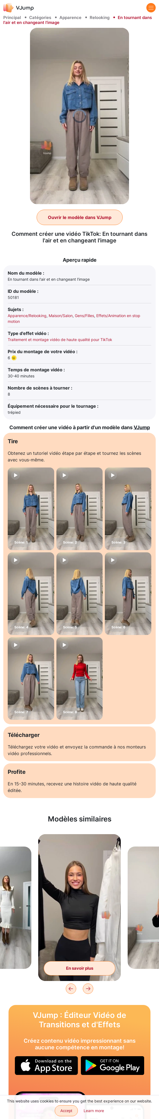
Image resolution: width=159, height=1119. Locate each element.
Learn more (94, 1110)
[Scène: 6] (128, 593)
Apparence (70, 17)
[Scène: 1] (31, 508)
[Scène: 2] (79, 508)
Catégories (40, 17)
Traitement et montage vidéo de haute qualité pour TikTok (60, 339)
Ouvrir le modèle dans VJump (79, 217)
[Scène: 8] (79, 678)
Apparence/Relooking (27, 315)
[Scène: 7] (31, 678)
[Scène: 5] (79, 593)
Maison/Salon (61, 315)
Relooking (99, 17)
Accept (66, 1111)
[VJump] (18, 7)
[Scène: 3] (128, 508)
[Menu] (151, 7)
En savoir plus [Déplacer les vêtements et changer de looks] (79, 968)
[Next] (88, 988)
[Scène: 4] (31, 593)
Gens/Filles (84, 315)
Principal (12, 17)
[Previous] (71, 988)
